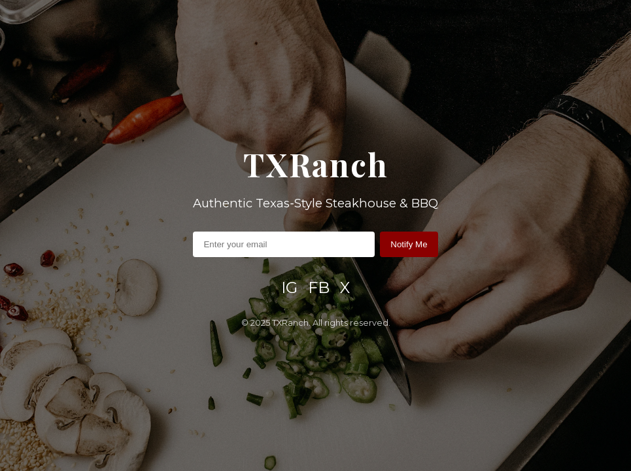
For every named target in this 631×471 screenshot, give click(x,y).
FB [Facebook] (319, 287)
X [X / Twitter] (345, 287)
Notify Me (408, 244)
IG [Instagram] (289, 287)
